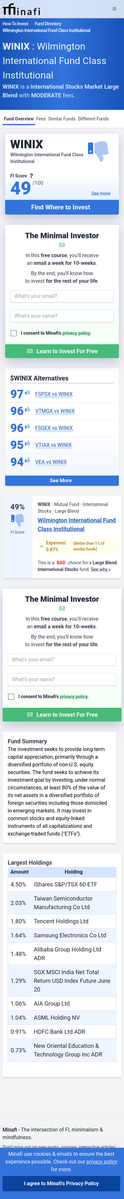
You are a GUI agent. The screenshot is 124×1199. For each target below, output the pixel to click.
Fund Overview (19, 118)
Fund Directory (48, 23)
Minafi (10, 1130)
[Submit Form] (62, 351)
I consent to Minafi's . (56, 333)
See (101, 193)
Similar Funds (61, 118)
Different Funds (93, 118)
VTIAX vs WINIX (53, 445)
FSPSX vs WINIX (54, 394)
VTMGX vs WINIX (55, 411)
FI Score (17, 532)
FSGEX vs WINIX (54, 428)
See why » (101, 569)
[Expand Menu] (114, 9)
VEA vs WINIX (51, 462)
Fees (41, 118)
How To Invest (15, 23)
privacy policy (76, 333)
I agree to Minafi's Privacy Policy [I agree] (61, 1183)
